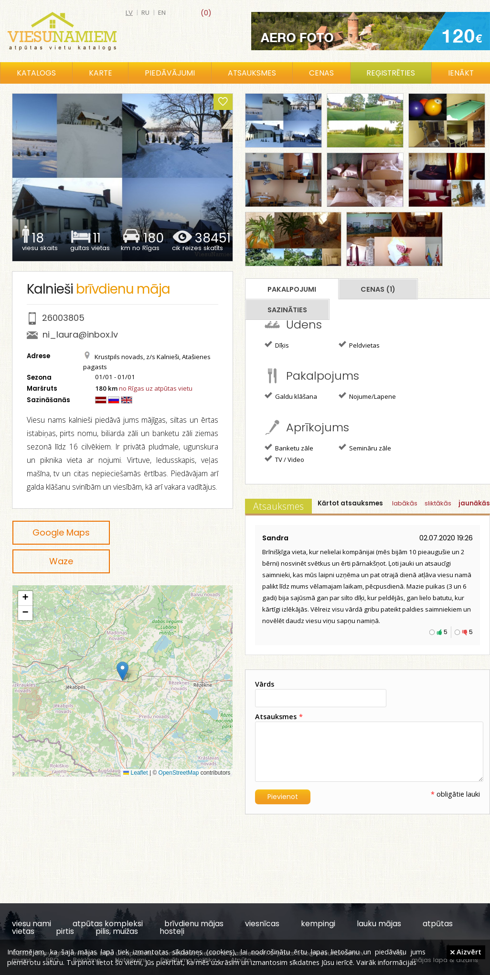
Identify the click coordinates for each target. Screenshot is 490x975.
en (162, 12)
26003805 (63, 318)
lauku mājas (379, 923)
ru (145, 12)
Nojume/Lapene (367, 396)
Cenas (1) (378, 289)
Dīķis (277, 345)
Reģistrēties (390, 73)
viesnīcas (262, 923)
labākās (404, 503)
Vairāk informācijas (386, 962)
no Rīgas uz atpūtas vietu (155, 388)
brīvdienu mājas (194, 923)
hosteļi (172, 931)
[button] (122, 671)
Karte (100, 73)
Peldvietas (359, 345)
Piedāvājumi (170, 73)
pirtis (65, 931)
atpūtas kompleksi (108, 923)
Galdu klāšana (291, 396)
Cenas (321, 73)
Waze (61, 561)
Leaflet (135, 772)
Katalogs (36, 73)
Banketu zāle (289, 447)
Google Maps (61, 532)
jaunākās (474, 503)
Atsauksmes (252, 73)
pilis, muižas (117, 931)
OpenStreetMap (179, 772)
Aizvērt (465, 951)
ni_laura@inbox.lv (80, 334)
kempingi (318, 923)
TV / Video (284, 459)
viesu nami (31, 923)
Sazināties (287, 310)
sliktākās (438, 503)
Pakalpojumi (291, 289)
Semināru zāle (365, 447)
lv (129, 12)
